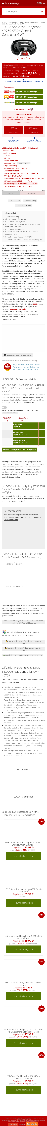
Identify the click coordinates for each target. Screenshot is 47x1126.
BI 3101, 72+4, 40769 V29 (14, 564)
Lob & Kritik (32, 1124)
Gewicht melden (23, 163)
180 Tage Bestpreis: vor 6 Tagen (18, 181)
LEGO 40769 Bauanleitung (14, 229)
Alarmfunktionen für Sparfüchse (17, 219)
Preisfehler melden (10, 413)
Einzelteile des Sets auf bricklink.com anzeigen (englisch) (23, 642)
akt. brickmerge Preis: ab (20, 183)
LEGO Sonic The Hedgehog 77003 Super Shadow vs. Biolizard (24, 1077)
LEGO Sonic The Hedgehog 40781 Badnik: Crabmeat (23, 890)
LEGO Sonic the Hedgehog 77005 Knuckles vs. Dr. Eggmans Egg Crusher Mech (23, 1030)
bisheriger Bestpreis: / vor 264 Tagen (24, 178)
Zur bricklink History (23, 205)
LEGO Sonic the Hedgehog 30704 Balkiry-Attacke (23, 983)
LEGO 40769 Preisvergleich (15, 221)
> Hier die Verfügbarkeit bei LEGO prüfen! (19, 449)
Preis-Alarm (19, 117)
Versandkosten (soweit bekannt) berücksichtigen (20, 410)
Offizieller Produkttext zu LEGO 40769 (18, 237)
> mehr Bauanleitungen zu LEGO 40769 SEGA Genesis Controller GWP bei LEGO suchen (23, 622)
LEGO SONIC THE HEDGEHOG (31, 276)
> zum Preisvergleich (23, 856)
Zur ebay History (30, 201)
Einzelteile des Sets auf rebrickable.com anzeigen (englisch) (23, 649)
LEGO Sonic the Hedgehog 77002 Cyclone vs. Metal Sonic (23, 937)
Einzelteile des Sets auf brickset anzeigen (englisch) (22, 655)
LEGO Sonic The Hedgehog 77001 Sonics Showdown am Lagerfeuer (23, 843)
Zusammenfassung (12, 216)
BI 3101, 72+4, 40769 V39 (14, 586)
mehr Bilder (23, 58)
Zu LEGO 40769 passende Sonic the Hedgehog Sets (23, 239)
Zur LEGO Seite (14, 201)
